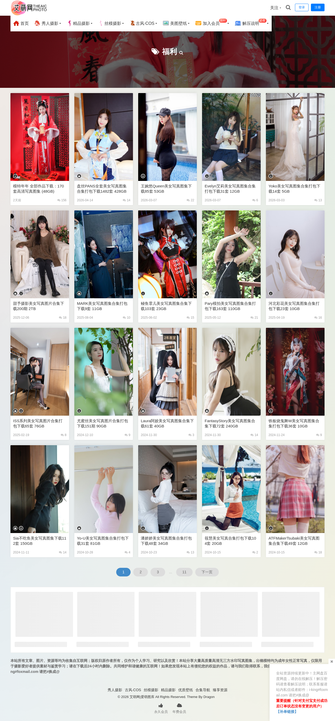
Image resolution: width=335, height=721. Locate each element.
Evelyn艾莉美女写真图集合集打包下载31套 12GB (230, 188)
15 (190, 317)
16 (318, 317)
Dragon (209, 697)
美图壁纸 (175, 23)
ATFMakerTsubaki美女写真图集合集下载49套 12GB (294, 541)
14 (126, 200)
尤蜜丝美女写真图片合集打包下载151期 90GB (102, 423)
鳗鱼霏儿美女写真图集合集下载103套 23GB (166, 306)
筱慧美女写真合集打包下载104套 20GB (230, 541)
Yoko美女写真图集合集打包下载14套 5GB (294, 188)
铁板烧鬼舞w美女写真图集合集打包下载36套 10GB (294, 423)
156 (61, 200)
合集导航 (203, 690)
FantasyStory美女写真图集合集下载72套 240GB (230, 423)
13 (318, 200)
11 (184, 572)
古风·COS (142, 23)
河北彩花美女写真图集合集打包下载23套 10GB (294, 306)
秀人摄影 (46, 23)
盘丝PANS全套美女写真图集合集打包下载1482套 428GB (102, 188)
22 (190, 200)
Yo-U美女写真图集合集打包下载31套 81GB (103, 541)
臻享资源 (220, 690)
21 (254, 317)
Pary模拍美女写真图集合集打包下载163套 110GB (230, 306)
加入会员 (211, 22)
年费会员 (179, 708)
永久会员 (161, 708)
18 (62, 317)
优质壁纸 (185, 690)
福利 (169, 52)
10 (126, 317)
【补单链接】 (287, 711)
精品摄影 (78, 23)
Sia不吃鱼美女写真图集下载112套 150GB (39, 541)
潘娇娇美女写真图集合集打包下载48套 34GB (166, 541)
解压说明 (250, 22)
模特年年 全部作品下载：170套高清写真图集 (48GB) (38, 188)
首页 (21, 23)
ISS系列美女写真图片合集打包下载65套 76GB (38, 423)
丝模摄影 (109, 23)
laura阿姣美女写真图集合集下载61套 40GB (167, 423)
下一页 (207, 572)
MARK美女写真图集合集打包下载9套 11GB (102, 306)
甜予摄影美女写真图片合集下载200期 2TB (38, 306)
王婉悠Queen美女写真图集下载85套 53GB (166, 188)
